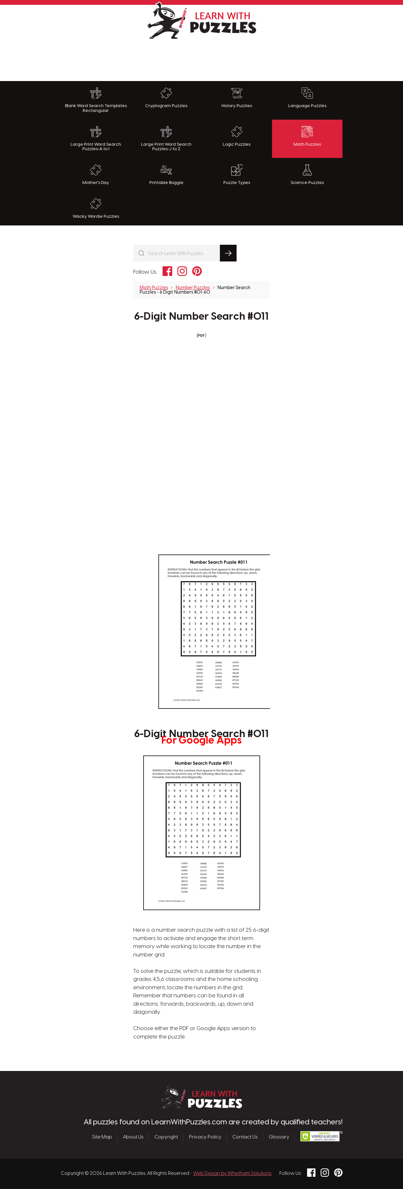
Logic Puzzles (236, 136)
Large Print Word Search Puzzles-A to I (95, 138)
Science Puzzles (307, 174)
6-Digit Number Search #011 (201, 316)
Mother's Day (95, 174)
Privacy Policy (205, 1137)
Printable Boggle (166, 174)
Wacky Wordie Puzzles (96, 208)
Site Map (102, 1137)
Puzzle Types (236, 174)
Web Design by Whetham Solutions (232, 1173)
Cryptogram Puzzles (166, 97)
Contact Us (245, 1137)
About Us (133, 1137)
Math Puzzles (307, 136)
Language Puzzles (307, 97)
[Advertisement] (201, 58)
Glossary (279, 1137)
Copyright (166, 1137)
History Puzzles (236, 97)
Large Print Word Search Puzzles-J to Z (166, 138)
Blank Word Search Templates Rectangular (96, 100)
